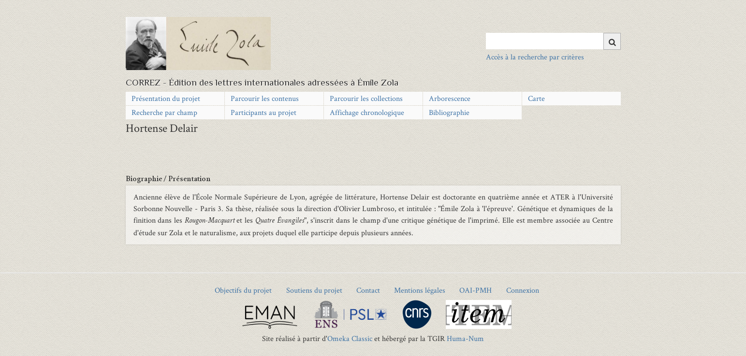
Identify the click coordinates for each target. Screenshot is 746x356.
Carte (536, 98)
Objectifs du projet (243, 290)
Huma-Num (465, 338)
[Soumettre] (612, 41)
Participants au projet (263, 112)
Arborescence (449, 98)
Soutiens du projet (314, 290)
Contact (368, 290)
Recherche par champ (164, 112)
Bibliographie (449, 112)
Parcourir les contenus (265, 98)
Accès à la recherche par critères (535, 57)
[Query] (553, 41)
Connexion (522, 290)
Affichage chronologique (367, 112)
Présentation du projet (166, 98)
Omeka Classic (349, 338)
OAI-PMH (475, 290)
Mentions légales (419, 290)
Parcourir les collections (366, 98)
